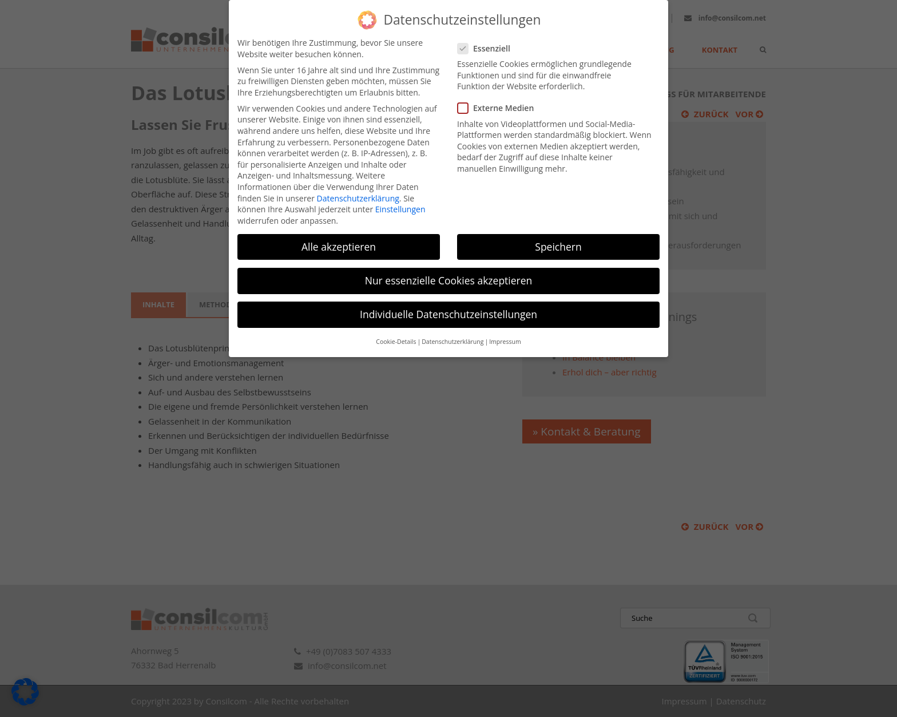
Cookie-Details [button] (396, 330)
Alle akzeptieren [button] (338, 234)
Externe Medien (500, 95)
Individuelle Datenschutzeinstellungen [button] (448, 302)
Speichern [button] (558, 234)
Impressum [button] (505, 330)
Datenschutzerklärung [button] (452, 330)
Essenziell (488, 36)
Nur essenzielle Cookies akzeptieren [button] (449, 268)
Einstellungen (400, 197)
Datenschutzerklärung (358, 185)
